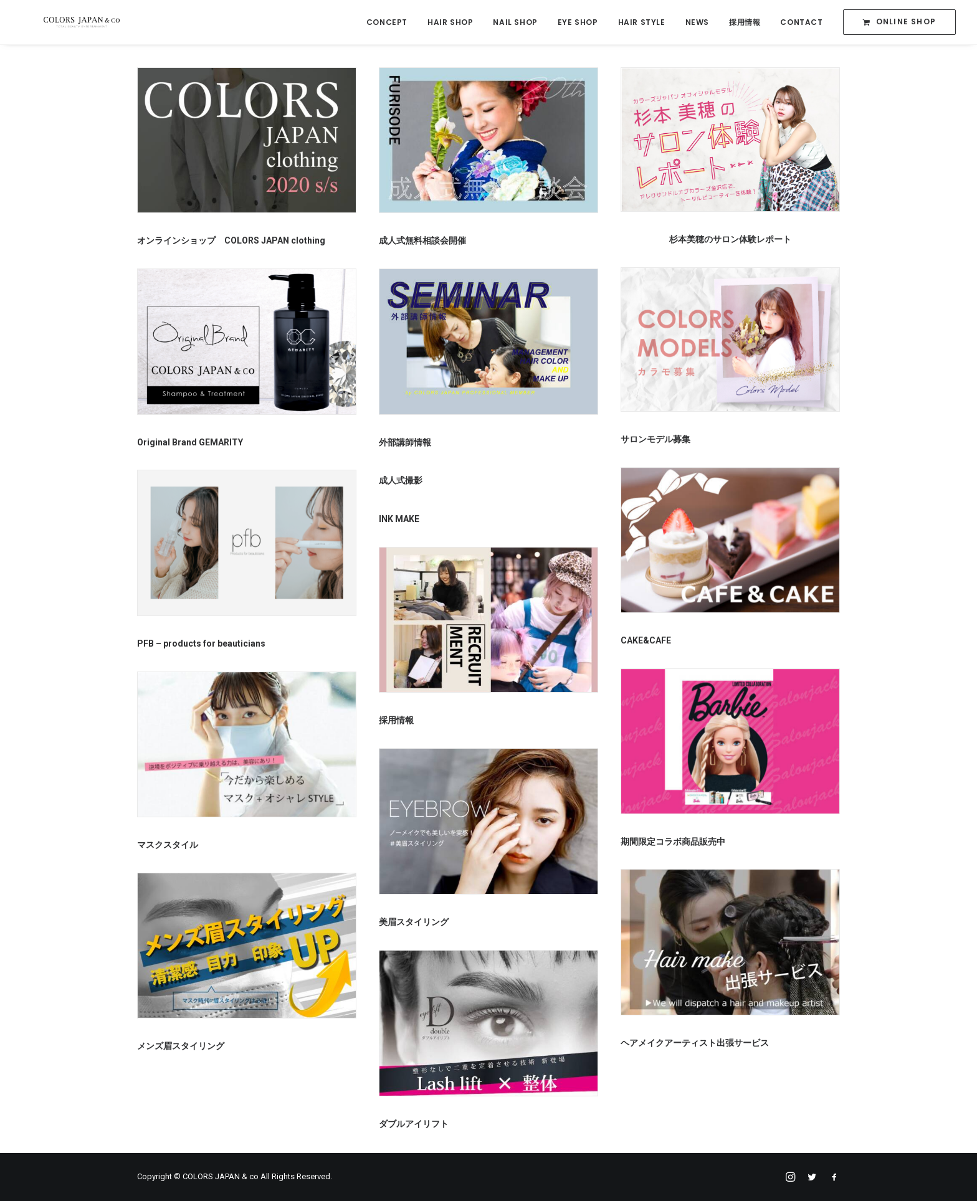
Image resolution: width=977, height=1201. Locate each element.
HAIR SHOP (450, 22)
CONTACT (801, 22)
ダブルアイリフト (414, 1126)
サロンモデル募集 (655, 441)
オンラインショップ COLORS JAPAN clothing (231, 242)
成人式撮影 (400, 482)
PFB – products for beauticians (201, 645)
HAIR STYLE (641, 22)
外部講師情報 (405, 444)
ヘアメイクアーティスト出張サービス (695, 1045)
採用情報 (744, 22)
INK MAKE (399, 521)
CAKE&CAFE (646, 642)
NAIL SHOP (515, 22)
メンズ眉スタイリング (180, 1048)
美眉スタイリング (414, 924)
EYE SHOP (578, 22)
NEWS (697, 22)
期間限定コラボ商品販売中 (673, 843)
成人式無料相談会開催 (422, 242)
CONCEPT (386, 22)
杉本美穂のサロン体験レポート (730, 241)
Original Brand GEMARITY (190, 444)
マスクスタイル (167, 847)
